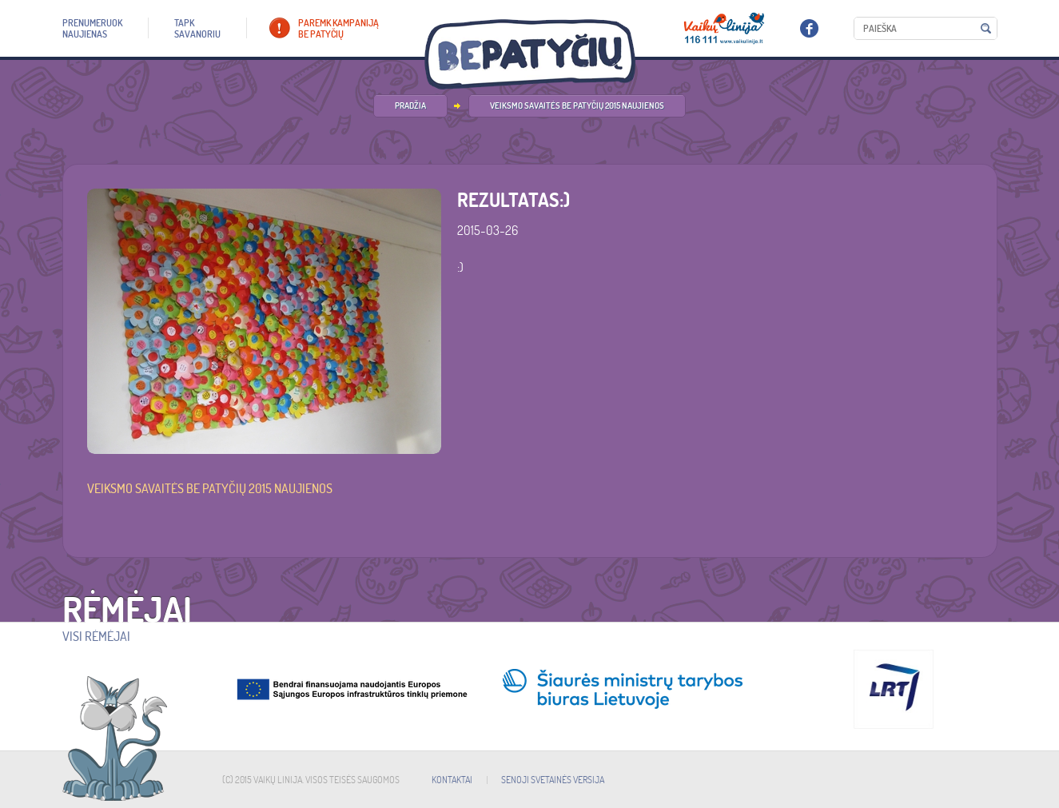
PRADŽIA (410, 105)
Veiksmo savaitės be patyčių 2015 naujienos (577, 105)
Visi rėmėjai (96, 636)
